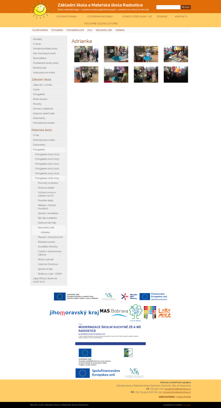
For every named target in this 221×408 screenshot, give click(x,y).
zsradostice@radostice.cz (177, 389)
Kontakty (181, 16)
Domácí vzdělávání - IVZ (137, 16)
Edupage (162, 16)
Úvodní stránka (67, 16)
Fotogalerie (57, 29)
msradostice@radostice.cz (177, 392)
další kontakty (167, 396)
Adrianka (119, 29)
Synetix (187, 404)
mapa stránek (184, 396)
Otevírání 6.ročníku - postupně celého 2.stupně (101, 20)
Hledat (185, 7)
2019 (89, 29)
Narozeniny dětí (104, 29)
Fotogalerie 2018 (75, 29)
